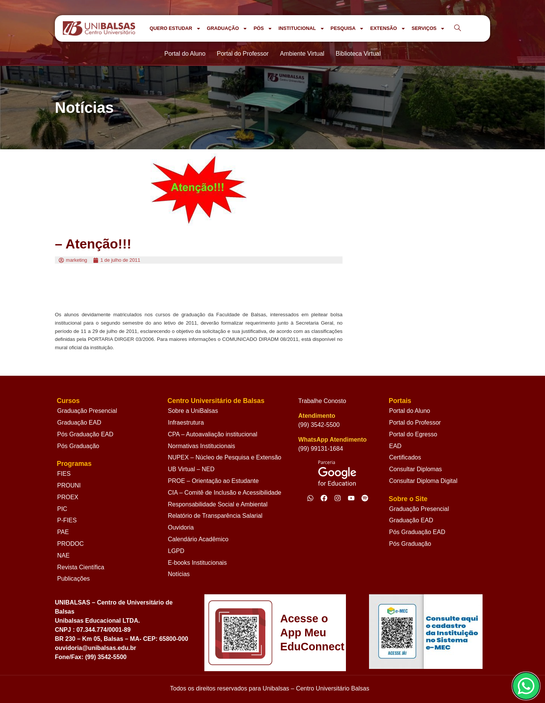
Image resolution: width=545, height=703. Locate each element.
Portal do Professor (415, 422)
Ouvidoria (181, 527)
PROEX (67, 497)
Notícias (179, 574)
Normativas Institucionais (201, 446)
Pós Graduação (78, 446)
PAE (63, 532)
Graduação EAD (79, 422)
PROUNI (69, 485)
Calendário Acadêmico (198, 539)
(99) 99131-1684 (320, 448)
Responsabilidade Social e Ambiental (218, 504)
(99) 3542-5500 (318, 425)
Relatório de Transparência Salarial (215, 515)
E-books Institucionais (197, 562)
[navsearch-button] (457, 28)
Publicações (73, 578)
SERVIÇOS (428, 28)
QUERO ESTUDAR (175, 28)
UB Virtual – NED (191, 469)
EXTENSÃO (387, 28)
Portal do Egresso (413, 434)
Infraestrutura (186, 422)
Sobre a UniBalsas (193, 411)
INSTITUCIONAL (302, 28)
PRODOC (70, 544)
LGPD (176, 551)
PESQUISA (347, 28)
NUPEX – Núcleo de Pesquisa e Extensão (225, 457)
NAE (63, 555)
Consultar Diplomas (415, 469)
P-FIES (67, 520)
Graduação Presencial (87, 411)
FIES (64, 473)
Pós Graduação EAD (85, 434)
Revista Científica (80, 567)
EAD (395, 446)
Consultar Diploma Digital (423, 481)
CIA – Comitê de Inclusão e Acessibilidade (225, 492)
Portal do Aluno (409, 411)
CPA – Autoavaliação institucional (212, 434)
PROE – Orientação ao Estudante (213, 481)
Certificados (405, 457)
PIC (62, 509)
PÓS (263, 28)
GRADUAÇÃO (227, 28)
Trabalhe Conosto (322, 401)
